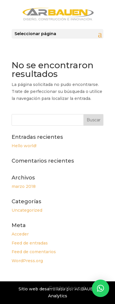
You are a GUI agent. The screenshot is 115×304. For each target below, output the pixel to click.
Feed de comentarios (34, 251)
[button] (100, 288)
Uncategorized (27, 210)
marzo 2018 (24, 186)
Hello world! (24, 145)
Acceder (20, 234)
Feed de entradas (30, 243)
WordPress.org (27, 260)
